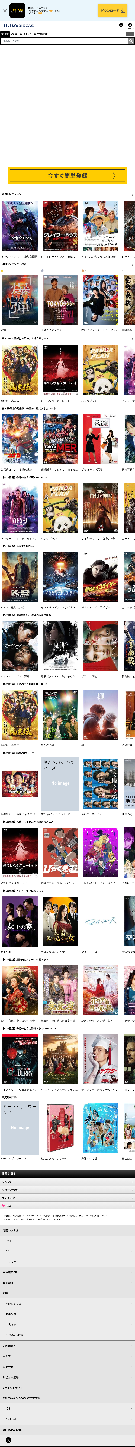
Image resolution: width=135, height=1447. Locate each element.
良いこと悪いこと (91, 814)
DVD (7, 34)
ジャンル (67, 1182)
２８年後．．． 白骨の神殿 (98, 539)
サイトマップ (58, 1219)
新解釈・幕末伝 (10, 401)
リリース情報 (67, 1190)
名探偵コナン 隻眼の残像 (16, 470)
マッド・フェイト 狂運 (15, 676)
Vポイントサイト (13, 1388)
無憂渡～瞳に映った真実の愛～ (59, 1021)
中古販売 (11, 1325)
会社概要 (7, 1216)
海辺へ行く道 (89, 1159)
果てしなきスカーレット (55, 401)
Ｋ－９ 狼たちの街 (12, 607)
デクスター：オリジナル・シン (99, 1090)
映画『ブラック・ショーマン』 (99, 330)
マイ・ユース (89, 952)
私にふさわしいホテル (54, 1159)
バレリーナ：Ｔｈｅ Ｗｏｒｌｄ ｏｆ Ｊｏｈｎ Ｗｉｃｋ (37, 539)
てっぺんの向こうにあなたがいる (101, 257)
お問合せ (8, 1367)
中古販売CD (43, 34)
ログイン (130, 29)
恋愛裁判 (127, 745)
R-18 (67, 1206)
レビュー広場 (11, 1377)
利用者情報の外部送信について (39, 1219)
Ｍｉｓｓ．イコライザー (95, 607)
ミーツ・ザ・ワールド (14, 1159)
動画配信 (8, 1283)
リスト (121, 29)
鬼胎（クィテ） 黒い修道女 (58, 676)
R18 (129, 34)
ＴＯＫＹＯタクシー (53, 330)
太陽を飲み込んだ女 (53, 952)
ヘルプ (7, 1356)
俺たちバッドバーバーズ (55, 814)
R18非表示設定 (14, 1335)
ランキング (67, 1198)
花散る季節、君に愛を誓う (97, 1021)
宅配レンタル (13, 1304)
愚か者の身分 (49, 745)
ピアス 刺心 (89, 676)
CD (16, 34)
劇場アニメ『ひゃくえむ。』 (58, 883)
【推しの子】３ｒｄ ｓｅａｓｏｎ (102, 883)
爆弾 (3, 330)
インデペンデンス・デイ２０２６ (61, 607)
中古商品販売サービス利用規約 (65, 1216)
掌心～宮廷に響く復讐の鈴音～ (19, 1021)
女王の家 (6, 952)
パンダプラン (89, 401)
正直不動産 (128, 470)
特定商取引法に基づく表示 (14, 1219)
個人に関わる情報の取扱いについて (93, 1216)
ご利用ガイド (11, 1346)
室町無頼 (127, 330)
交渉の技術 (128, 952)
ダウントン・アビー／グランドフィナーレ (66, 1090)
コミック (28, 34)
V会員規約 (17, 1216)
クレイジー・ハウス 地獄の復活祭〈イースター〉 (71, 257)
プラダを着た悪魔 (91, 470)
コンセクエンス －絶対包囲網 (19, 257)
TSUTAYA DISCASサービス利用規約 (37, 1216)
